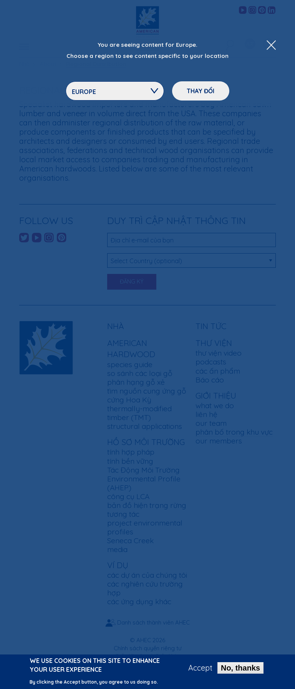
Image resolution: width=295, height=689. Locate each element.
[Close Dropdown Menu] (271, 46)
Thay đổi (200, 91)
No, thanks (240, 670)
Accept (200, 670)
